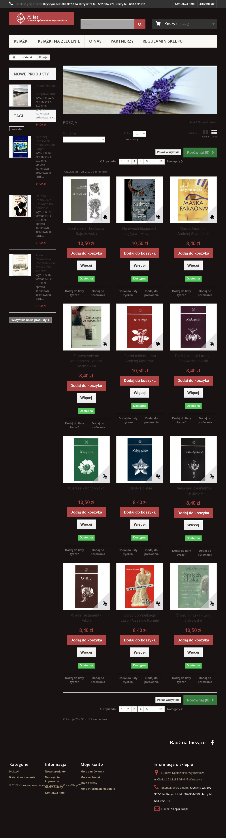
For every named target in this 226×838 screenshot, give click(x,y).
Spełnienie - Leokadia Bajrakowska (86, 231)
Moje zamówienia (92, 771)
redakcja (17, 376)
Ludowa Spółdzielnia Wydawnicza (25, 407)
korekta (16, 349)
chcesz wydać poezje (25, 392)
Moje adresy (89, 783)
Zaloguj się (207, 3)
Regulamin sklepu (163, 41)
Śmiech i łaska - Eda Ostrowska (193, 617)
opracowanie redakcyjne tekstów (28, 384)
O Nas (95, 41)
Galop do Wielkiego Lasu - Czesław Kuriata (140, 617)
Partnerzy (122, 41)
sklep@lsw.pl (179, 809)
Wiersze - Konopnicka (86, 488)
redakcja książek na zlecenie (30, 369)
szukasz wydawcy (23, 362)
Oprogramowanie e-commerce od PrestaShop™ (50, 826)
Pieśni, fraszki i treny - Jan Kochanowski (193, 358)
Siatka (205, 134)
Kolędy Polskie (139, 488)
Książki (21, 41)
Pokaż (128, 133)
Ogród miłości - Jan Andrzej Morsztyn (140, 358)
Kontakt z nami (185, 3)
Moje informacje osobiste (98, 788)
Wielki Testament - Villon (86, 617)
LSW (48, 392)
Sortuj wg (69, 133)
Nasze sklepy (54, 787)
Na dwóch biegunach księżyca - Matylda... (139, 231)
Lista (214, 134)
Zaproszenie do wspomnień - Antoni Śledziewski (86, 361)
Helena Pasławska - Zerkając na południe (44, 202)
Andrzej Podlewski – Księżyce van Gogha (45, 143)
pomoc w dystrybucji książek (31, 356)
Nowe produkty (31, 74)
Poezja (16, 399)
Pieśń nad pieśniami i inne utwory (193, 490)
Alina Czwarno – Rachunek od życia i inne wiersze (45, 263)
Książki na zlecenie (59, 41)
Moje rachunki (90, 777)
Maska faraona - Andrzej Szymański (193, 231)
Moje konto (92, 764)
